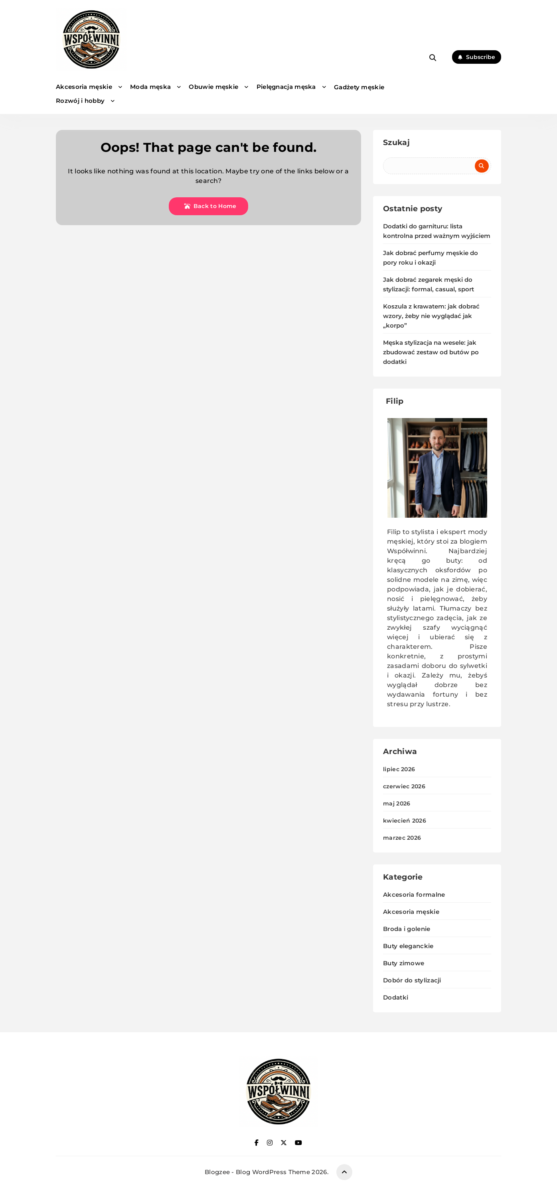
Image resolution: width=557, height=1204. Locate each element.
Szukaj (396, 142)
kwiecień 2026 (404, 820)
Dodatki (395, 997)
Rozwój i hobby (80, 100)
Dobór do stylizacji (412, 980)
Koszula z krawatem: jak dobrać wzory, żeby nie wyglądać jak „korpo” (431, 316)
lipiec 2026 (399, 769)
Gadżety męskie (359, 87)
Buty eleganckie (408, 946)
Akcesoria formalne (414, 894)
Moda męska (150, 86)
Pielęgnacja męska (286, 86)
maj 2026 (396, 803)
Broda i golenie (407, 929)
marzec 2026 (402, 837)
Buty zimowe (403, 963)
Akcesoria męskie (84, 86)
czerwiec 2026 (404, 786)
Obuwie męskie (213, 86)
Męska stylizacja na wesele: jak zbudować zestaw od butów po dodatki (431, 352)
